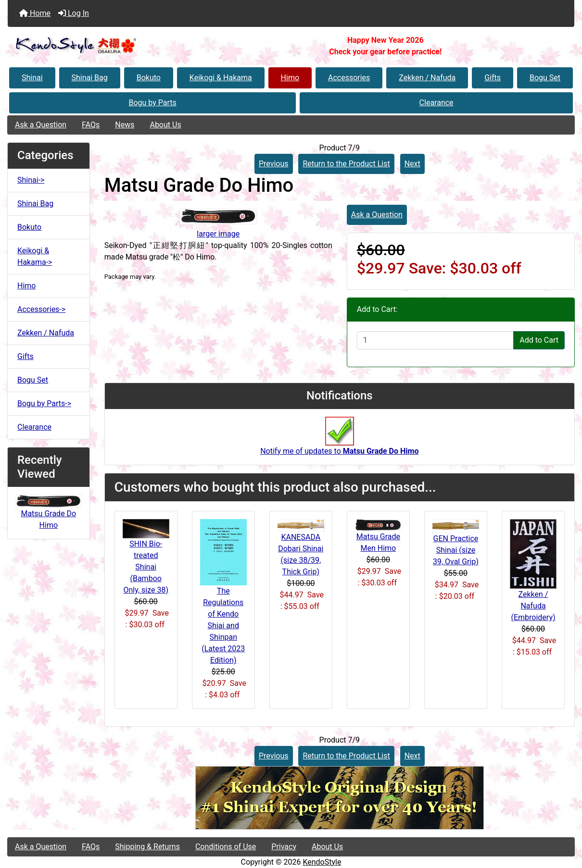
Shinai (32, 77)
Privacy (283, 846)
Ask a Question (40, 124)
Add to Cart (538, 340)
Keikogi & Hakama (221, 77)
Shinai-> (30, 180)
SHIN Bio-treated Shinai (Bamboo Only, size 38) (145, 567)
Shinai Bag (90, 77)
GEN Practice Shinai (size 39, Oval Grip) (456, 550)
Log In (73, 13)
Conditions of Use (225, 846)
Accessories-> (41, 309)
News (124, 124)
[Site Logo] (102, 46)
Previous (274, 163)
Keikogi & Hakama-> (34, 256)
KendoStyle (322, 862)
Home (35, 13)
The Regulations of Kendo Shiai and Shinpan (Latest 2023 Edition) (223, 625)
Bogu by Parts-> (44, 403)
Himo (290, 77)
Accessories (349, 77)
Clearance (436, 102)
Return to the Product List (346, 163)
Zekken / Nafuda (427, 77)
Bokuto (149, 77)
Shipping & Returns (147, 846)
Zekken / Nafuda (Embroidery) (533, 606)
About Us (165, 124)
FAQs (91, 124)
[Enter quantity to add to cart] (435, 340)
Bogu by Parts (152, 102)
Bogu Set (545, 77)
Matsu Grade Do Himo (48, 513)
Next (412, 163)
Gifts (492, 77)
